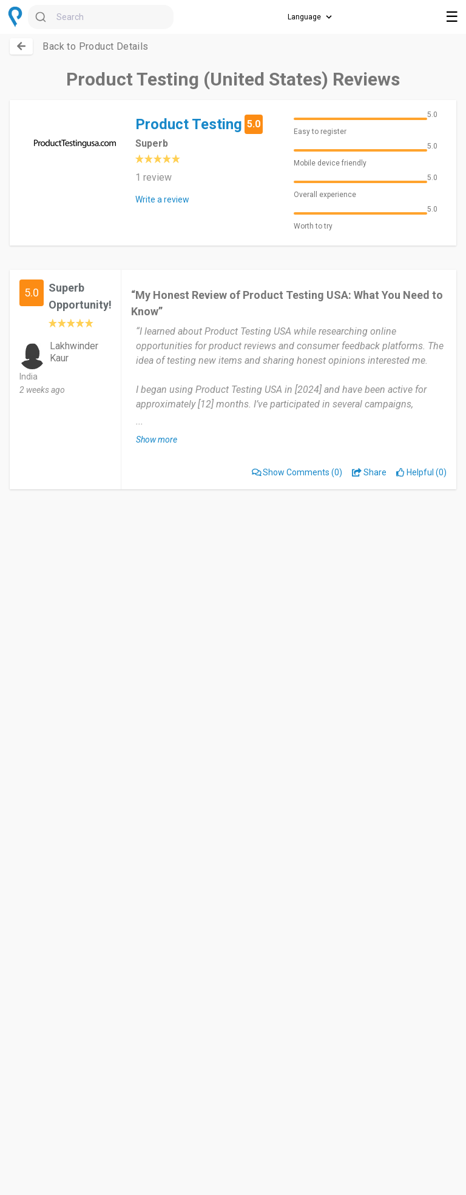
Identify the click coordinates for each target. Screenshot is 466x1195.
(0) (297, 472)
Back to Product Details (95, 46)
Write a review (162, 199)
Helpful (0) (421, 472)
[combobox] (101, 17)
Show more (156, 439)
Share (369, 472)
